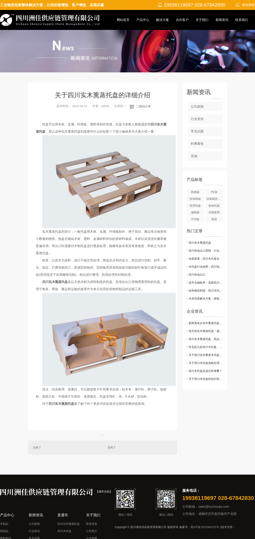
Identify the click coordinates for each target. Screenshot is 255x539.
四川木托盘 (64, 531)
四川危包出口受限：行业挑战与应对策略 (206, 250)
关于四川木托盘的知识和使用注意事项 (206, 378)
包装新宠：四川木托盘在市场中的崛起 (206, 258)
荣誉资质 (91, 523)
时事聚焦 (197, 143)
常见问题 (197, 131)
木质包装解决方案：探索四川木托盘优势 (206, 298)
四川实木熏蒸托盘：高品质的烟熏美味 (206, 339)
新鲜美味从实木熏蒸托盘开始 (206, 323)
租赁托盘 (195, 205)
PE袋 (214, 192)
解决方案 (162, 20)
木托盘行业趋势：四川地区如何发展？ (206, 266)
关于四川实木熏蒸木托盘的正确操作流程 (206, 355)
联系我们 (241, 20)
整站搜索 (248, 5)
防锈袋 (195, 192)
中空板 (195, 219)
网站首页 (123, 20)
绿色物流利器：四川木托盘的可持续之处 (206, 290)
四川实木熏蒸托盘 (200, 242)
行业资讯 (197, 119)
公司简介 (91, 531)
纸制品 (4, 531)
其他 (194, 156)
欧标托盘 (214, 205)
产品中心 (142, 20)
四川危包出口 (197, 274)
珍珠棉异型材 (214, 198)
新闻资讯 (222, 20)
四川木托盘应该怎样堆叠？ (205, 370)
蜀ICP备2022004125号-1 (206, 527)
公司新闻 (197, 106)
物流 (214, 219)
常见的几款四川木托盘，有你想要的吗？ (206, 347)
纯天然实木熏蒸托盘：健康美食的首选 (206, 331)
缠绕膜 (195, 212)
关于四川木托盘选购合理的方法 (206, 363)
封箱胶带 (214, 212)
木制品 (4, 523)
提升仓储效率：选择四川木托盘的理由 (206, 282)
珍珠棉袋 (195, 198)
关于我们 (202, 20)
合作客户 (182, 20)
